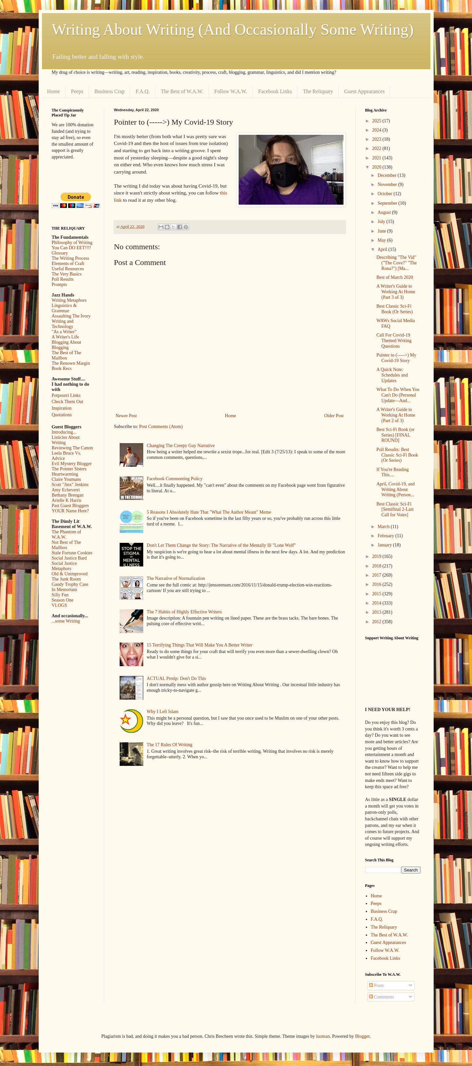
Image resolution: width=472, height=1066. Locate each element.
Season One (63, 600)
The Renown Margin (71, 363)
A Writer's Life (65, 337)
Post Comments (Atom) (161, 426)
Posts (376, 985)
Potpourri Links (66, 395)
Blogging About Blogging (66, 345)
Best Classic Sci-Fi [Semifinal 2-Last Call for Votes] (394, 510)
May (382, 240)
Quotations (62, 414)
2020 (377, 167)
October (386, 193)
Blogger (362, 1036)
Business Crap (109, 91)
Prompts (59, 284)
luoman (323, 1036)
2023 (377, 139)
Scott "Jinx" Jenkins (70, 484)
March (384, 526)
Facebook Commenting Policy (175, 478)
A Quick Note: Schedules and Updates (391, 375)
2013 (377, 612)
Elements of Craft (68, 263)
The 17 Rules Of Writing (169, 744)
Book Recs (62, 368)
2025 (377, 120)
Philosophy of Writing (72, 242)
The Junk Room (66, 579)
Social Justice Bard (69, 558)
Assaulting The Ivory (71, 316)
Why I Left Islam (163, 711)
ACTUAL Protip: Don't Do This (176, 678)
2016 (377, 584)
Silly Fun (60, 594)
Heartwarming (65, 474)
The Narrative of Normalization (176, 578)
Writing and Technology (63, 324)
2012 (377, 621)
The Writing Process (70, 258)
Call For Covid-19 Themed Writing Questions (393, 341)
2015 (377, 593)
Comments (381, 996)
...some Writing (66, 621)
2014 (377, 603)
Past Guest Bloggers (70, 505)
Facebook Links (275, 91)
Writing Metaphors (69, 300)
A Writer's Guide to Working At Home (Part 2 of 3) (395, 415)
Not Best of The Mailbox (66, 545)
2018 (377, 566)
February (386, 535)
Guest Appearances (364, 91)
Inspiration (62, 408)
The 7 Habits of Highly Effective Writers (184, 611)
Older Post (334, 415)
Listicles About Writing (66, 440)
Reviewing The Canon (72, 447)
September (388, 203)
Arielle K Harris (67, 500)
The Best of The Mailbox (66, 355)
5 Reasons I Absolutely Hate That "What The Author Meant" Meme (209, 512)
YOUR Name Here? (70, 510)
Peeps (77, 91)
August (385, 212)
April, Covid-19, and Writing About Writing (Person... (395, 490)
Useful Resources (68, 268)
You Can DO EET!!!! (71, 247)
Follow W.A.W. (230, 91)
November (388, 184)
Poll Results (63, 279)
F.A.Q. (143, 91)
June (382, 231)
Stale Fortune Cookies (72, 552)
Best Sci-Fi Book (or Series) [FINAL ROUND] (395, 435)
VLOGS (59, 605)
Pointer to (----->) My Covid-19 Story (396, 358)
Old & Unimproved (70, 573)
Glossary (60, 253)
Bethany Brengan (68, 495)
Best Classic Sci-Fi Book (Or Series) (394, 309)
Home (53, 91)
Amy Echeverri (66, 489)
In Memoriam (64, 589)
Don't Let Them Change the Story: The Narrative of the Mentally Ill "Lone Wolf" (221, 545)
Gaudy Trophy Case (70, 584)
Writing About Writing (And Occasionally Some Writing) (233, 29)
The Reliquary (318, 91)
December (388, 175)
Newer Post (126, 415)
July (382, 221)
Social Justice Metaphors (64, 566)
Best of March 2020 (394, 277)
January (385, 545)
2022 (377, 148)
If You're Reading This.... (392, 472)
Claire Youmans (66, 479)
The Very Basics (67, 274)
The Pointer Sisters (69, 468)
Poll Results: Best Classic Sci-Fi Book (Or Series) (397, 455)
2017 (377, 575)
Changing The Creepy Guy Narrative (181, 445)
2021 (377, 157)
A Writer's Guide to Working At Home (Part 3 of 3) (395, 292)
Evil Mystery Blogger (72, 463)
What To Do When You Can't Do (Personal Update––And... (397, 395)
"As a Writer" (64, 331)
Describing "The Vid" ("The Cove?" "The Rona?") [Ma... (396, 263)
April (383, 249)
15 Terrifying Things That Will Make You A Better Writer (199, 645)
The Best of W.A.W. (182, 91)
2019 (377, 556)
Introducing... (64, 432)
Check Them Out (67, 401)
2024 (377, 130)
